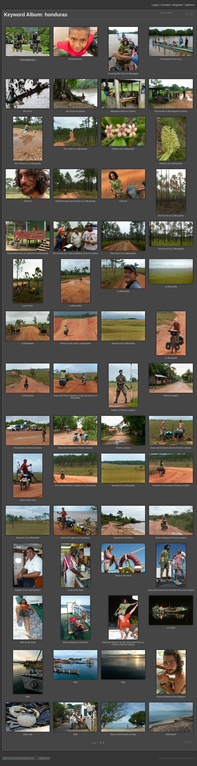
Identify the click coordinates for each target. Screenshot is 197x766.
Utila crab (27, 734)
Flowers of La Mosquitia (123, 149)
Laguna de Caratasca (123, 538)
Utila (27, 697)
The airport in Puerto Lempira (28, 448)
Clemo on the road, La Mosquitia (75, 343)
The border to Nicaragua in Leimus (170, 111)
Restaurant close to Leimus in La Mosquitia (27, 253)
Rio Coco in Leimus (75, 111)
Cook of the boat (75, 590)
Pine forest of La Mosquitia (171, 216)
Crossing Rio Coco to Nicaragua (123, 74)
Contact (165, 4)
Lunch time (27, 306)
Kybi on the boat (27, 642)
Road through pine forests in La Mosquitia (76, 201)
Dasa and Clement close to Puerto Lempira (171, 448)
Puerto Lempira (171, 396)
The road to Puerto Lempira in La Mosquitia (75, 485)
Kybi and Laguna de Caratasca (75, 538)
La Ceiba (171, 628)
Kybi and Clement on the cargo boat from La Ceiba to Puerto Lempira (123, 643)
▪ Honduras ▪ (28, 59)
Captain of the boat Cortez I (28, 590)
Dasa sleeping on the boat (75, 642)
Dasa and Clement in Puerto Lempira (75, 448)
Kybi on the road (28, 500)
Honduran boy (75, 59)
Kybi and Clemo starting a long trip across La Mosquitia (75, 397)
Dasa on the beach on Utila (123, 734)
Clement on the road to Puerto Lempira (170, 485)
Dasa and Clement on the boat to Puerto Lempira (171, 590)
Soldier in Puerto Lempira (123, 410)
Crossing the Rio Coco (171, 59)
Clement (27, 201)
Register (178, 4)
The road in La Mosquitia (75, 149)
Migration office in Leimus (123, 111)
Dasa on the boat (123, 575)
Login (155, 4)
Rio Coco (27, 111)
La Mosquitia (75, 306)
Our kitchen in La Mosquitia (28, 163)
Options (190, 4)
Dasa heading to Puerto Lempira (171, 538)
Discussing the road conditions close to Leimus (75, 253)
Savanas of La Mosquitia (123, 343)
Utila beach (171, 734)
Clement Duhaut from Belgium (171, 697)
